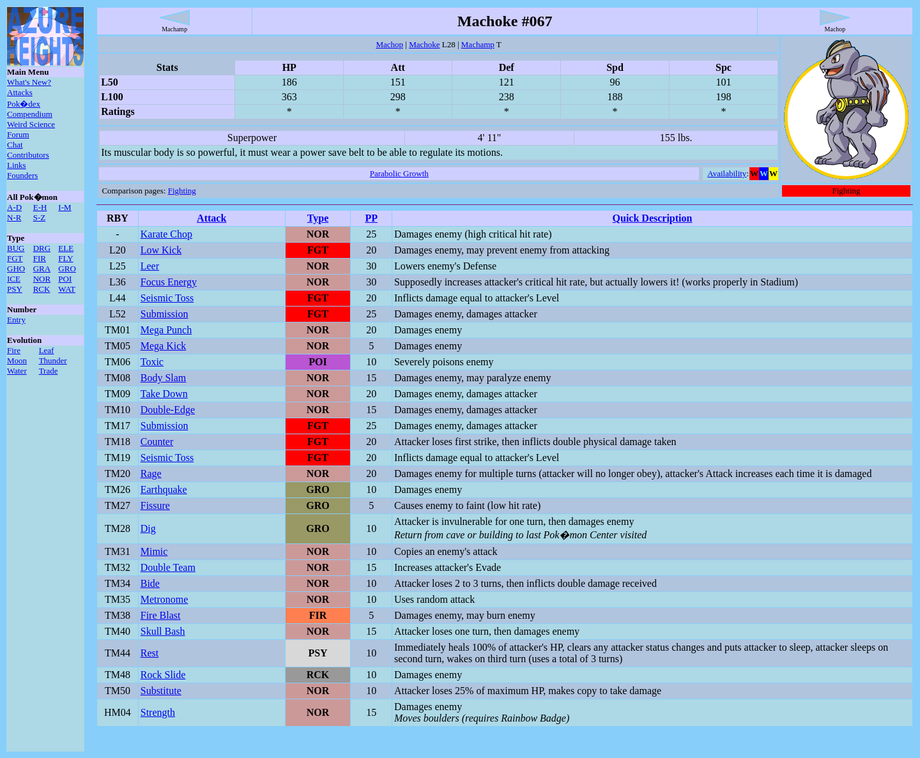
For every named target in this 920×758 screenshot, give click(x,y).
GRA (41, 268)
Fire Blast (161, 615)
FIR (39, 258)
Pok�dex (23, 104)
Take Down (164, 393)
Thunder (53, 360)
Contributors (28, 155)
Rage (151, 473)
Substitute (161, 690)
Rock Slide (163, 674)
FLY (65, 258)
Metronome (164, 599)
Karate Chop (166, 234)
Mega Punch (166, 329)
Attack (211, 218)
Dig (148, 528)
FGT (15, 258)
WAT (66, 289)
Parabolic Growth (399, 173)
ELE (65, 248)
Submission (164, 313)
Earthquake (164, 489)
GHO (16, 268)
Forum (18, 134)
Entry (16, 319)
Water (17, 370)
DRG (41, 248)
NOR (41, 279)
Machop (389, 44)
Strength (158, 712)
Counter (157, 441)
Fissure (155, 505)
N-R (14, 217)
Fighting (182, 190)
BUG (15, 248)
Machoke (424, 44)
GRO (66, 268)
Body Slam (164, 377)
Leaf (46, 350)
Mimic (154, 551)
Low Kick (161, 250)
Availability (726, 173)
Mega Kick (164, 345)
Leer (150, 266)
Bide (150, 583)
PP (371, 218)
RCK (41, 289)
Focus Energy (169, 282)
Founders (22, 175)
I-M (64, 207)
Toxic (152, 361)
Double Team (168, 567)
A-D (14, 207)
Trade (48, 370)
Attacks (20, 92)
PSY (14, 289)
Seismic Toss (167, 297)
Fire (13, 350)
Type (317, 218)
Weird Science (31, 124)
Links (16, 165)
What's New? (29, 82)
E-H (40, 207)
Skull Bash (163, 631)
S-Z (39, 217)
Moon (17, 360)
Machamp (477, 44)
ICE (13, 279)
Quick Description (653, 218)
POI (65, 279)
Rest (149, 653)
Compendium (29, 114)
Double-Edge (168, 409)
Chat (15, 144)
